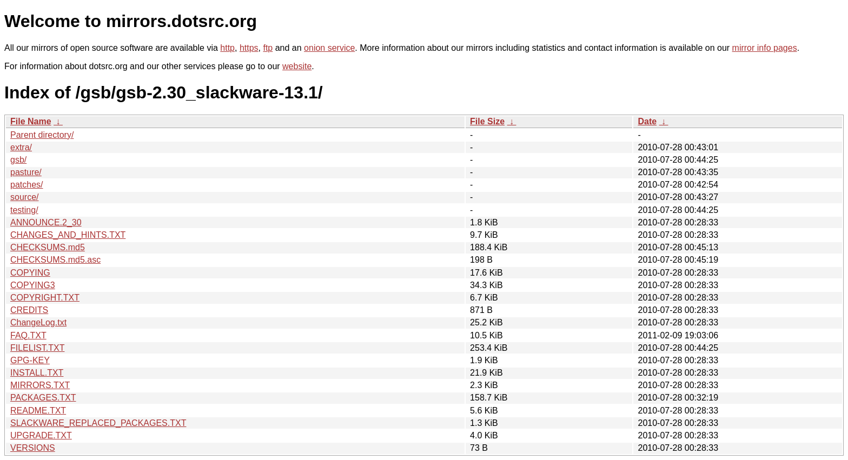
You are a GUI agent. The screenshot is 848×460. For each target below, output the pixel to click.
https (249, 47)
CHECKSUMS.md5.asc (55, 259)
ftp (268, 47)
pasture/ (26, 172)
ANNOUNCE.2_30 (46, 222)
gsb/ (18, 159)
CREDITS (29, 310)
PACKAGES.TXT (43, 397)
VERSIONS (32, 447)
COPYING (30, 272)
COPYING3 (32, 285)
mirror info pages (764, 47)
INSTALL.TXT (36, 372)
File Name (30, 121)
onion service (329, 47)
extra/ (21, 147)
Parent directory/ (42, 134)
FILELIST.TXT (37, 347)
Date (647, 121)
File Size (487, 121)
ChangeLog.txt (38, 322)
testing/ (24, 210)
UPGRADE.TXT (41, 435)
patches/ (26, 184)
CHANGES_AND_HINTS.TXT (67, 234)
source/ (24, 197)
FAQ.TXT (28, 335)
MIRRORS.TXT (40, 385)
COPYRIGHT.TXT (45, 297)
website (297, 66)
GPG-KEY (30, 360)
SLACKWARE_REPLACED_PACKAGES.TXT (98, 423)
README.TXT (38, 410)
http (227, 47)
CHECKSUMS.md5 (47, 247)
